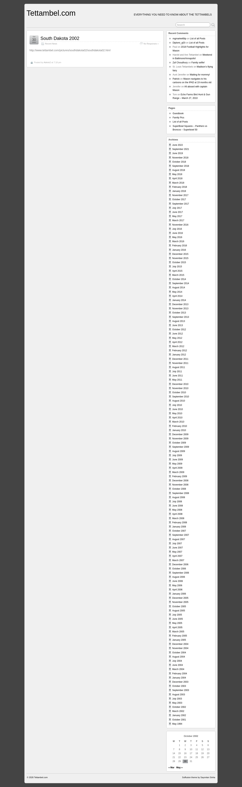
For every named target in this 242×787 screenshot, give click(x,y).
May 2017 (177, 216)
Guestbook (178, 113)
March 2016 (178, 241)
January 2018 (179, 191)
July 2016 (177, 229)
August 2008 (178, 497)
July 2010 (177, 405)
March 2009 (178, 472)
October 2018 (179, 162)
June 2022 (177, 145)
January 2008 (179, 526)
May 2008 (177, 510)
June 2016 (177, 233)
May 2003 (177, 703)
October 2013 (179, 312)
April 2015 (177, 271)
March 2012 (178, 346)
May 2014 (177, 292)
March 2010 (178, 421)
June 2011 (177, 375)
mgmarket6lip (179, 38)
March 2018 (178, 182)
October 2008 (179, 489)
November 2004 (180, 648)
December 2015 (180, 254)
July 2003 (177, 698)
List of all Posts (197, 38)
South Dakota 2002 (59, 38)
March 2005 (178, 631)
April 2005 (177, 627)
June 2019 (177, 153)
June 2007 (177, 547)
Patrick (176, 79)
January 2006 (179, 593)
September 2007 (180, 535)
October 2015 (179, 262)
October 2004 (179, 652)
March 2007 (178, 560)
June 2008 (177, 505)
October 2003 (179, 686)
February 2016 (179, 245)
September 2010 (180, 396)
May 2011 (177, 379)
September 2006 (180, 572)
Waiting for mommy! (200, 74)
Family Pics (178, 117)
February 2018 (179, 187)
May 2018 (177, 174)
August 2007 (178, 539)
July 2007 (177, 543)
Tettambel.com (51, 13)
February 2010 (179, 426)
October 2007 (179, 531)
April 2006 (177, 589)
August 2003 (178, 694)
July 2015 (177, 266)
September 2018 (180, 166)
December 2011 (180, 359)
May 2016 (177, 237)
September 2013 (180, 317)
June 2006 (177, 581)
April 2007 (177, 556)
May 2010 (177, 413)
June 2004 (177, 665)
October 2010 (179, 392)
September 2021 (180, 149)
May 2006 (177, 585)
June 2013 (177, 325)
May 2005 (177, 623)
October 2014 (179, 279)
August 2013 (178, 321)
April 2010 (177, 417)
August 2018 (178, 170)
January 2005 (179, 640)
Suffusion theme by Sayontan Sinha (198, 777)
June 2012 (177, 333)
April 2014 (177, 296)
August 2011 (178, 367)
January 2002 (179, 715)
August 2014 (178, 287)
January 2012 (179, 354)
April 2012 (177, 342)
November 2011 (180, 363)
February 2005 (179, 635)
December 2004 (180, 644)
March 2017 (178, 220)
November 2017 (180, 195)
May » (179, 767)
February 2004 (179, 673)
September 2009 (180, 447)
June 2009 (177, 459)
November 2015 (180, 258)
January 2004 (179, 677)
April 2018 (177, 178)
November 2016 (180, 224)
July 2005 (177, 614)
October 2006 (179, 568)
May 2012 (177, 338)
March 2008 (178, 518)
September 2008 (180, 493)
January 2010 (179, 430)
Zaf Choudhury (180, 62)
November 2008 (180, 484)
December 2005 (180, 598)
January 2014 (179, 300)
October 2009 (179, 442)
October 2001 (179, 719)
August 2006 (178, 577)
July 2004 (177, 661)
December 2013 (180, 304)
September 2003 (180, 690)
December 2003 (180, 682)
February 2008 (179, 522)
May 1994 (177, 724)
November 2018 (180, 157)
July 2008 (177, 501)
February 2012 (179, 350)
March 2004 (178, 669)
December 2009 (180, 434)
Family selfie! (198, 62)
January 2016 (179, 250)
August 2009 (178, 451)
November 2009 (180, 438)
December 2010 (180, 384)
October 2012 (179, 329)
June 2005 (177, 619)
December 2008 (180, 480)
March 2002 (178, 711)
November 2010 (180, 388)
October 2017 (179, 199)
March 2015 (178, 275)
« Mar (171, 767)
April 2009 (177, 468)
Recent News (51, 44)
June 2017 (177, 212)
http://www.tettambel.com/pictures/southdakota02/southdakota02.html (69, 50)
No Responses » (151, 44)
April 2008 (177, 514)
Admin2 (47, 62)
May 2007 (177, 552)
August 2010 (178, 400)
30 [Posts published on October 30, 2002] (185, 761)
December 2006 (180, 564)
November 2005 (180, 602)
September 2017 (180, 203)
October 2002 (179, 707)
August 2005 (178, 610)
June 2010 (177, 409)
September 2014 (180, 283)
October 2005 (179, 606)
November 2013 (180, 308)
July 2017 (177, 208)
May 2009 (177, 463)
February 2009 (179, 476)
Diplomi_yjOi (179, 42)
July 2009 (177, 455)
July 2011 (177, 371)
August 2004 (178, 656)
